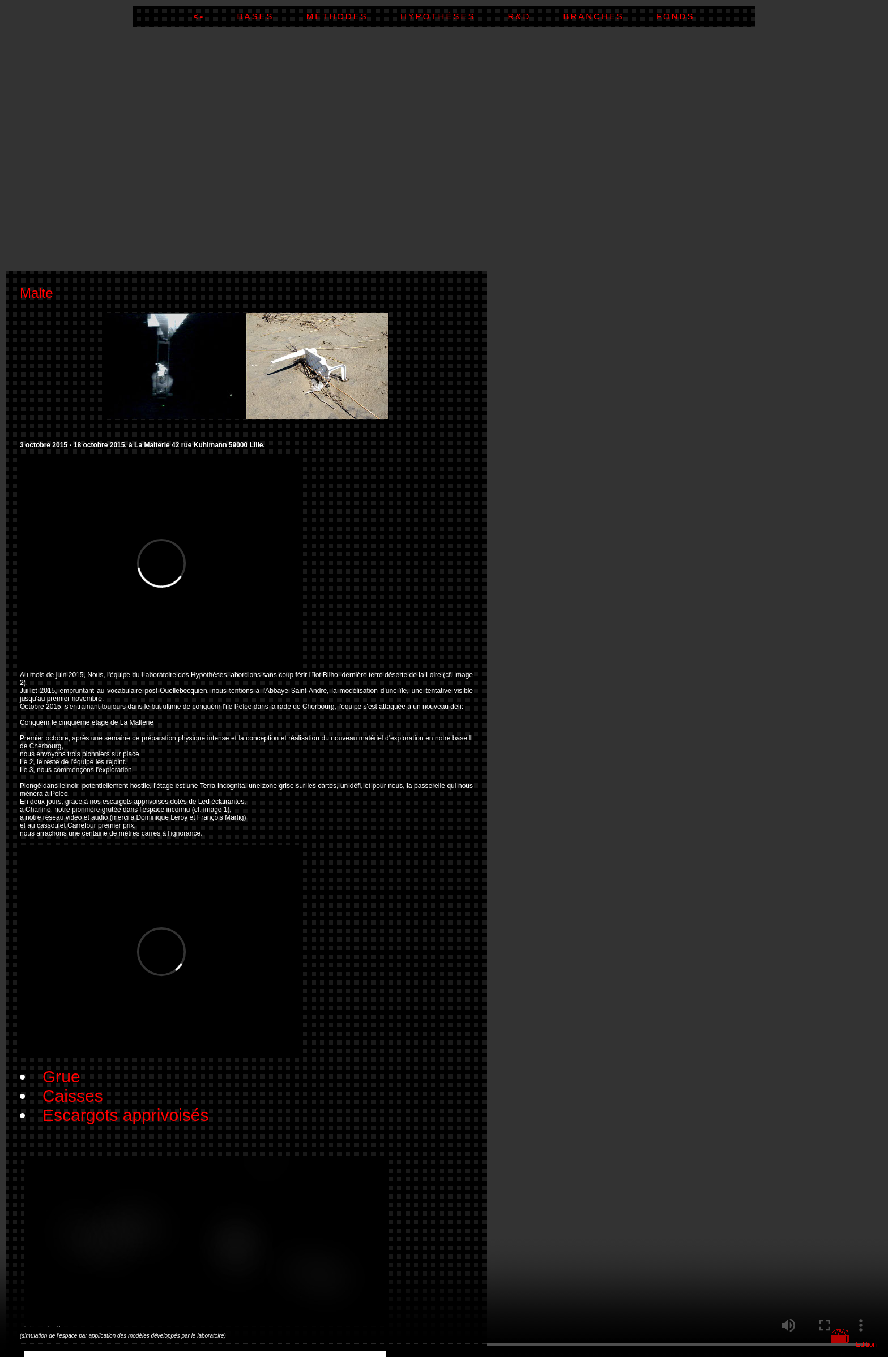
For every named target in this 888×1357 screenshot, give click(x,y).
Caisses (72, 1095)
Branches (609, 16)
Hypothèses (454, 16)
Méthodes (353, 16)
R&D (535, 16)
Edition (866, 1345)
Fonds (675, 16)
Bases (271, 16)
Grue (61, 1076)
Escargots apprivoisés (125, 1115)
